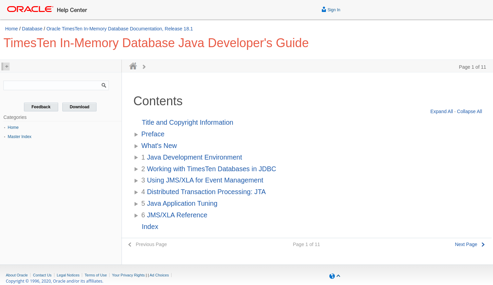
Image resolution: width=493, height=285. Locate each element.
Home (11, 28)
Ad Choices (159, 275)
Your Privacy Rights (128, 275)
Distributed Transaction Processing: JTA (203, 191)
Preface (153, 134)
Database (32, 28)
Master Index (19, 136)
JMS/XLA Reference (174, 215)
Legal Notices (68, 275)
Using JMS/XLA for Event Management (202, 180)
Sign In (330, 9)
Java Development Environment (191, 157)
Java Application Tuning (179, 203)
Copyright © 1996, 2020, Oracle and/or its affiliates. (55, 281)
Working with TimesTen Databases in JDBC (208, 169)
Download (79, 107)
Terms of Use (96, 275)
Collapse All (469, 111)
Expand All (441, 111)
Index (150, 226)
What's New (159, 145)
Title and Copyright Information (187, 122)
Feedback (40, 107)
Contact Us (42, 275)
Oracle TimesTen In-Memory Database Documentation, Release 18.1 (120, 28)
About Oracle (17, 275)
